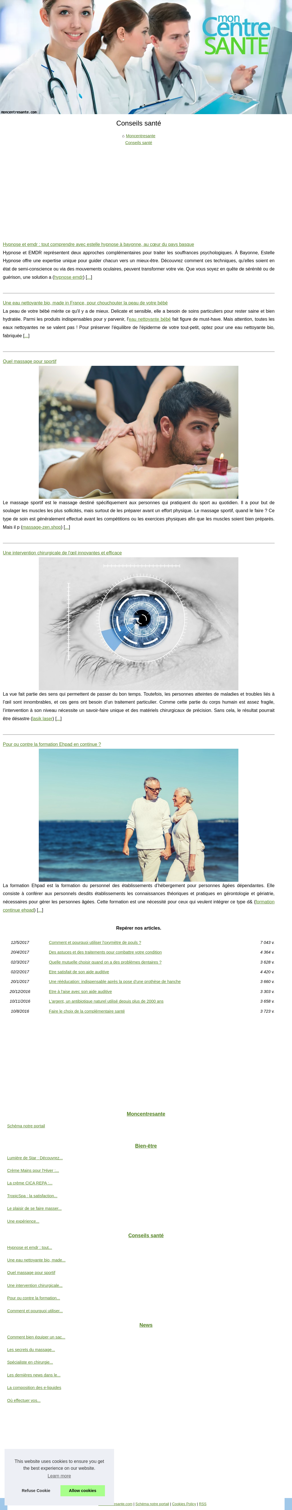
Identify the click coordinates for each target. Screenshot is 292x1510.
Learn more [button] (59, 1475)
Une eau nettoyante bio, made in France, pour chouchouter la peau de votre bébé (85, 302)
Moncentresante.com (115, 1504)
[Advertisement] (138, 189)
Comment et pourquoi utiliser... (35, 1311)
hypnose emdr (68, 277)
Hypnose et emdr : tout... (29, 1247)
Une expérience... (23, 1221)
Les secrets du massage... (31, 1349)
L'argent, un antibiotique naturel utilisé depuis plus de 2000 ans (106, 1001)
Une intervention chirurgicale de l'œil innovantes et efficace (62, 552)
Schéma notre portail (26, 1126)
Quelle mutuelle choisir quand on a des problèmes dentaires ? (105, 962)
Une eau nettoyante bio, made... (36, 1260)
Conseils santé (138, 142)
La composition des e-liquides (34, 1387)
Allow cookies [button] (82, 1490)
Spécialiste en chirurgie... (30, 1362)
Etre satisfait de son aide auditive (79, 972)
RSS (202, 1504)
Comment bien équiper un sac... (36, 1337)
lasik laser (42, 718)
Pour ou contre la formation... (33, 1298)
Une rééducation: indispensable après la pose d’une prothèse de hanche (115, 982)
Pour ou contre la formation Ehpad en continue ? (52, 744)
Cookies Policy (184, 1504)
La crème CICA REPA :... (29, 1183)
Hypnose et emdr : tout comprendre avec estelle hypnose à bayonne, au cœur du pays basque (98, 244)
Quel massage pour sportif (29, 361)
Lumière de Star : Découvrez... (35, 1158)
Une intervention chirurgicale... (34, 1285)
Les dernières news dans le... (33, 1375)
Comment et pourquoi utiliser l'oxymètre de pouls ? (95, 942)
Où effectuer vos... (23, 1400)
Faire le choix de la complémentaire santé (87, 1011)
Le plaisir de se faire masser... (34, 1208)
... (89, 277)
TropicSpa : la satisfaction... (32, 1196)
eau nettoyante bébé (150, 319)
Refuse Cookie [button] (36, 1490)
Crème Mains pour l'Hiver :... (33, 1170)
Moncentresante (140, 136)
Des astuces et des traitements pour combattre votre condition (105, 952)
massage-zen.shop (41, 527)
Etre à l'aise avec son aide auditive (80, 992)
